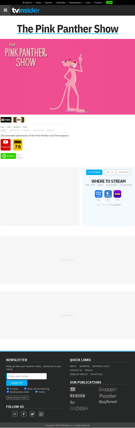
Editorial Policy (101, 366)
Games (48, 2)
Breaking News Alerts (19, 392)
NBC (3, 127)
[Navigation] (5, 10)
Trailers (98, 2)
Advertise (84, 366)
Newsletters (75, 2)
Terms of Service (79, 374)
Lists (88, 2)
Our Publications (85, 382)
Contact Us (76, 370)
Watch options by (108, 205)
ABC (9, 127)
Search (28, 2)
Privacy (89, 370)
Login (109, 2)
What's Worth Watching (38, 389)
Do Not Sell (97, 374)
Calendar (60, 2)
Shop (38, 2)
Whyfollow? (20, 156)
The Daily (14, 389)
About (73, 366)
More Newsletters (16, 398)
